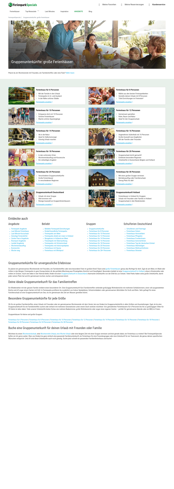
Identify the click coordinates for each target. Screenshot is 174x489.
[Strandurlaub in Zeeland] (67, 376)
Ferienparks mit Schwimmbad (56, 243)
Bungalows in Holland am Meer (56, 238)
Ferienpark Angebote (19, 229)
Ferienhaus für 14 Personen (99, 238)
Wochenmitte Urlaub (48, 334)
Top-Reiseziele (30, 11)
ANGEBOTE (78, 11)
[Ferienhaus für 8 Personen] (127, 95)
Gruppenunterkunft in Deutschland (74, 274)
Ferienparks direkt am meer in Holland (59, 236)
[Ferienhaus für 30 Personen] (127, 178)
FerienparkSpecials (14, 17)
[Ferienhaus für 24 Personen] (46, 178)
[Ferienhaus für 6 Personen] (46, 95)
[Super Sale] (27, 376)
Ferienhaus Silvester (134, 250)
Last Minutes (50, 11)
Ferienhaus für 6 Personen (18, 320)
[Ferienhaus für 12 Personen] (127, 116)
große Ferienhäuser (113, 269)
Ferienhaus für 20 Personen (99, 246)
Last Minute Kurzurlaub (20, 234)
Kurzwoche (15, 248)
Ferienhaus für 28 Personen (62, 322)
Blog (90, 11)
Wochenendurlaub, (30, 334)
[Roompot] (147, 376)
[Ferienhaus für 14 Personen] (46, 137)
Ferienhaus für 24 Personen (99, 248)
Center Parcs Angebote (20, 238)
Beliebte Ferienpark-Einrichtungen (57, 229)
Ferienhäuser (15, 11)
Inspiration (65, 11)
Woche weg (15, 250)
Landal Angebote (17, 243)
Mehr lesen (70, 73)
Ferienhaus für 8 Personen (99, 231)
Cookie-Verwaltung (94, 450)
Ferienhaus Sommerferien (136, 241)
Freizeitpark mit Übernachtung (56, 241)
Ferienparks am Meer (53, 234)
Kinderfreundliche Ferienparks (56, 231)
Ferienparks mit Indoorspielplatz (57, 246)
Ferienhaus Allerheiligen (136, 246)
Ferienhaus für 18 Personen (99, 243)
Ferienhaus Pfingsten (134, 236)
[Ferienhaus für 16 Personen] (127, 137)
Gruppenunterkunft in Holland (133, 271)
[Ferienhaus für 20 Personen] (127, 157)
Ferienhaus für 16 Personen (99, 241)
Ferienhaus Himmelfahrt (136, 234)
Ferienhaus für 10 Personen (99, 234)
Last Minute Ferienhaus (20, 231)
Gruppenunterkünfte (96, 229)
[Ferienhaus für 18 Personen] (46, 157)
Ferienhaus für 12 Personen (99, 236)
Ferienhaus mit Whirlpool (54, 250)
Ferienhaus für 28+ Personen (100, 250)
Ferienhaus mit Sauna (53, 248)
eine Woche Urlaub (64, 334)
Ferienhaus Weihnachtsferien (137, 248)
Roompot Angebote (18, 241)
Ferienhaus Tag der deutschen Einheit (141, 243)
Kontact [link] (90, 435)
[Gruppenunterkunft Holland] (127, 198)
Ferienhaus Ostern (133, 231)
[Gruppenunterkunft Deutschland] (46, 198)
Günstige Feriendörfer (19, 236)
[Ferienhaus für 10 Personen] (46, 116)
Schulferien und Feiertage (136, 229)
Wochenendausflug (18, 246)
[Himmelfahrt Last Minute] (107, 376)
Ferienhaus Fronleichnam (136, 238)
